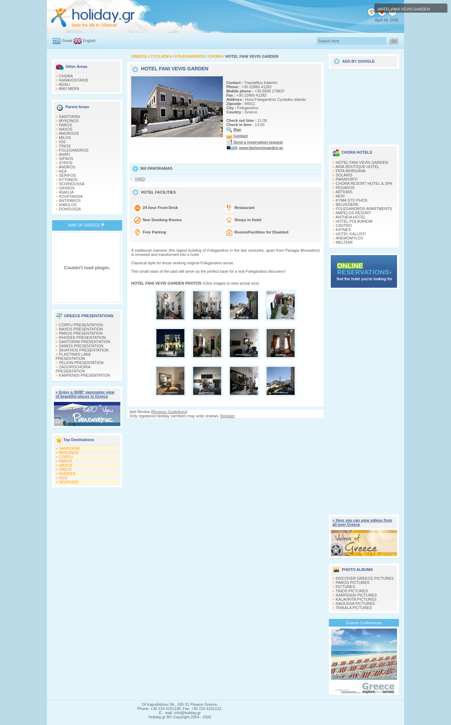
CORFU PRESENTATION (81, 325)
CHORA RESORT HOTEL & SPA (364, 183)
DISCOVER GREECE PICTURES (365, 578)
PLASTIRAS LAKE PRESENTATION (73, 356)
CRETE (65, 469)
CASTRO (344, 225)
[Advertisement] (225, 424)
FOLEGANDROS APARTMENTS (364, 209)
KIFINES (343, 230)
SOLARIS (344, 175)
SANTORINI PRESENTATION (85, 342)
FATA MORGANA (351, 171)
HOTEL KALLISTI (351, 234)
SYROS (66, 163)
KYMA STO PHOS (351, 200)
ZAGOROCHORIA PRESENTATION (73, 369)
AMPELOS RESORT (353, 213)
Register (227, 416)
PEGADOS (345, 188)
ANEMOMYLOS (349, 238)
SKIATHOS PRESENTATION (84, 350)
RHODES (67, 474)
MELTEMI (344, 242)
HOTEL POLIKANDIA (354, 221)
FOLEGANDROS (74, 150)
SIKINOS (67, 188)
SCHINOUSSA (72, 184)
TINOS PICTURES (352, 591)
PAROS (65, 125)
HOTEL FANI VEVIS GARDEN (362, 162)
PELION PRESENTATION (81, 363)
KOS (63, 478)
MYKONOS (69, 121)
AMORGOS (69, 133)
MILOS (65, 137)
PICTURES (345, 587)
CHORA (66, 76)
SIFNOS (66, 158)
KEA (63, 171)
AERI (340, 196)
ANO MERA (69, 88)
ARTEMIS (344, 192)
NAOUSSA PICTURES (355, 603)
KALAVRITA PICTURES (356, 599)
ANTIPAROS (70, 200)
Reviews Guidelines (169, 412)
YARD (140, 179)
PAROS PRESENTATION (81, 333)
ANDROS (67, 167)
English (89, 41)
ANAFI (64, 154)
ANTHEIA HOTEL (351, 217)
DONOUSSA (70, 209)
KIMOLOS (68, 205)
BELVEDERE (347, 204)
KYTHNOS (68, 179)
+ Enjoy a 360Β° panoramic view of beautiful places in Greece (85, 394)
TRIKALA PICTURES (354, 608)
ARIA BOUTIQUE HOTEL (357, 167)
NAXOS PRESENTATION (81, 329)
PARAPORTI (347, 179)
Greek (67, 41)
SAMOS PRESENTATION (81, 346)
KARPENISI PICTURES (356, 595)
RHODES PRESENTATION (82, 337)
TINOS (65, 146)
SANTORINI (69, 116)
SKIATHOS (68, 482)
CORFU (66, 457)
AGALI (64, 84)
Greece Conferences (364, 623)
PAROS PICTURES (352, 582)
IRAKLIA (66, 192)
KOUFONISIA (71, 196)
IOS (62, 142)
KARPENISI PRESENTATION (84, 375)
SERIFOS (67, 175)
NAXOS (66, 129)
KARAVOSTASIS (73, 80)
